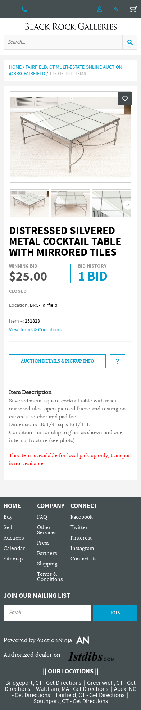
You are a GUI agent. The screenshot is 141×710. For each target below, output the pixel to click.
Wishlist (125, 98)
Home (15, 67)
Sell (8, 527)
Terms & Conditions (50, 576)
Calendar (14, 548)
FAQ (42, 517)
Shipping (47, 564)
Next (127, 204)
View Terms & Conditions (35, 330)
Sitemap (13, 559)
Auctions (14, 538)
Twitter (79, 527)
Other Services (46, 530)
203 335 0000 (24, 9)
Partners (47, 553)
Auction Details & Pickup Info (57, 361)
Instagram (82, 548)
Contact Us (83, 559)
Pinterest (81, 538)
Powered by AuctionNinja (38, 640)
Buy (8, 517)
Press (43, 543)
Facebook (81, 517)
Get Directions (63, 683)
